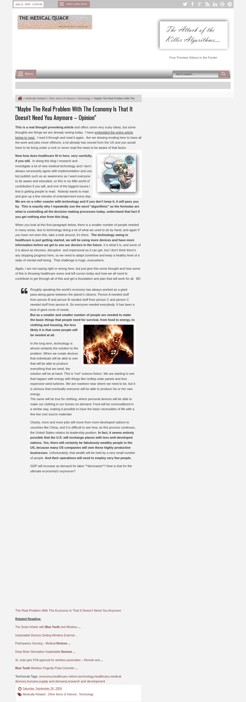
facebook (192, 4)
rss (207, 4)
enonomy (45, 676)
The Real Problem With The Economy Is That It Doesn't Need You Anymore (68, 610)
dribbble (222, 4)
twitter (185, 4)
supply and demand (53, 681)
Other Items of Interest (62, 694)
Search (223, 74)
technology (86, 676)
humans (32, 681)
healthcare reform (65, 676)
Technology (86, 694)
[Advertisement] (120, 46)
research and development (86, 681)
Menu (29, 73)
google (200, 4)
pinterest (230, 4)
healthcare (101, 676)
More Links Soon (77, 4)
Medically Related (34, 694)
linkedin (215, 4)
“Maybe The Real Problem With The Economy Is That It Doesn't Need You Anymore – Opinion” (74, 113)
